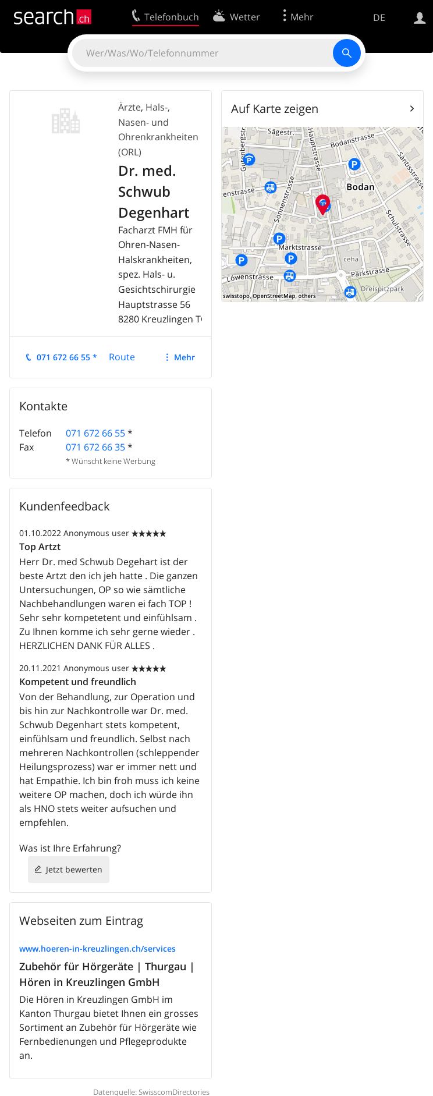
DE (379, 17)
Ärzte (129, 107)
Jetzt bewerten (74, 869)
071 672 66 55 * (67, 357)
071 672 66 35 (95, 447)
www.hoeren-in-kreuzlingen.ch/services (97, 948)
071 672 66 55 (95, 433)
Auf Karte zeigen (274, 108)
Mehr (184, 357)
